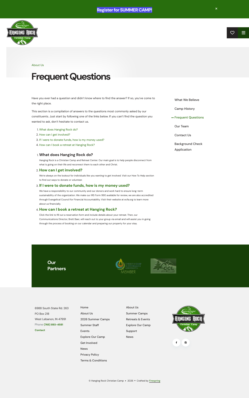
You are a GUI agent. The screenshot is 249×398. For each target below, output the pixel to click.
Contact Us (183, 135)
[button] (216, 8)
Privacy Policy (90, 355)
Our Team (182, 126)
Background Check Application (188, 147)
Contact (40, 330)
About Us (87, 313)
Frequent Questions (189, 117)
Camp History (185, 109)
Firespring (154, 380)
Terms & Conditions (94, 360)
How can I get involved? (54, 135)
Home (84, 307)
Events (85, 331)
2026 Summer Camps (95, 319)
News (84, 349)
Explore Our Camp (93, 337)
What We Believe (187, 100)
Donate (232, 33)
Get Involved (89, 343)
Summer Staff (90, 325)
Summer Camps (137, 313)
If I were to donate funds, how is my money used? (71, 140)
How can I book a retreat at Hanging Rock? (67, 145)
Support (131, 331)
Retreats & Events (138, 319)
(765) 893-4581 (53, 324)
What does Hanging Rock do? (58, 129)
